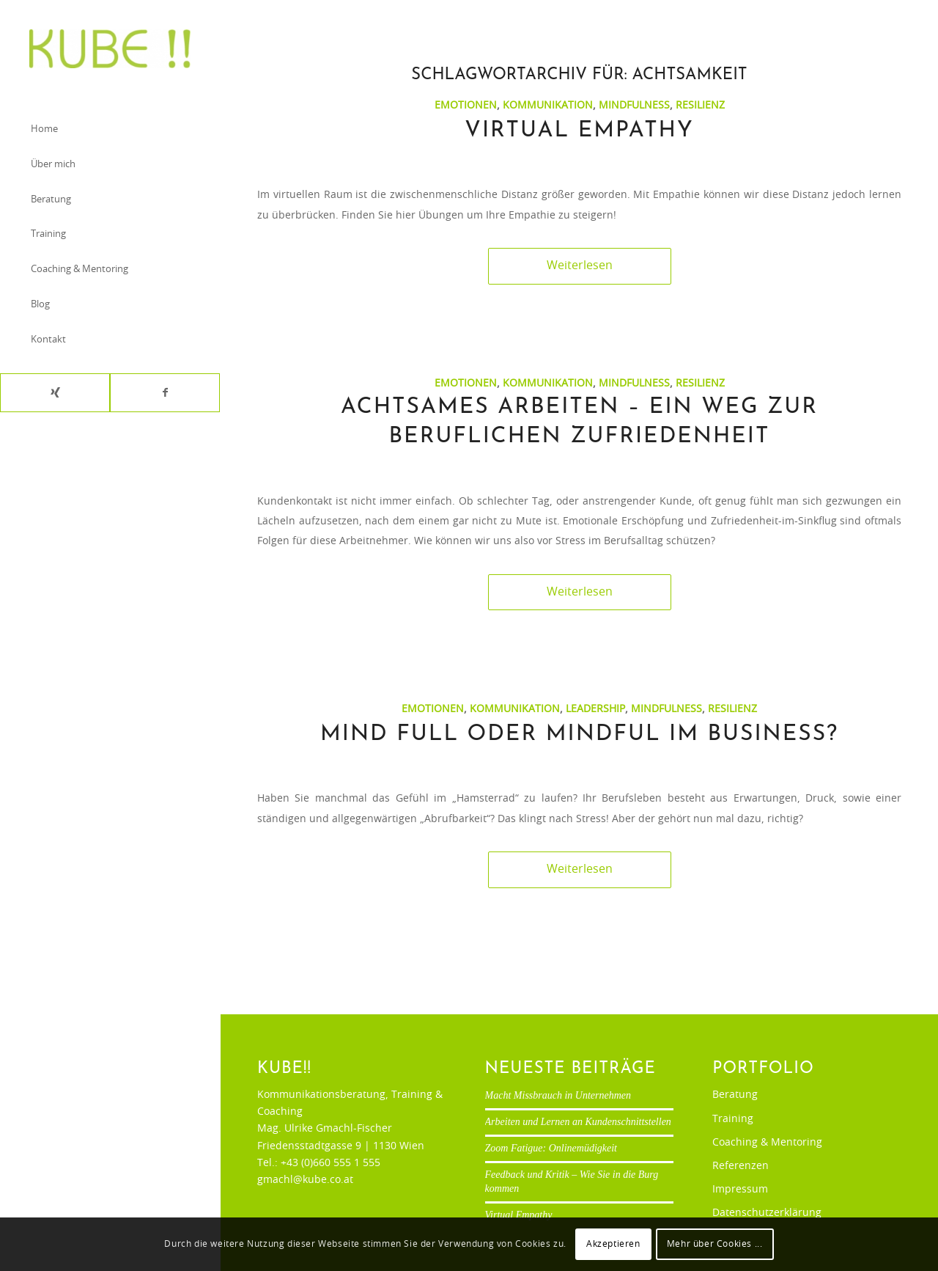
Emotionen (466, 105)
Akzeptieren (613, 1243)
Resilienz (700, 105)
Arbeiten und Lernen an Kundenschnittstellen (578, 1121)
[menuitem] (110, 130)
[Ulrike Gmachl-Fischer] (110, 48)
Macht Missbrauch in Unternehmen (558, 1095)
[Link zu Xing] (55, 392)
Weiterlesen (580, 265)
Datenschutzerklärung (766, 1213)
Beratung (735, 1095)
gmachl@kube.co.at (305, 1180)
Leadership (595, 708)
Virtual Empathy (579, 131)
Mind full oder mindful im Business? (579, 734)
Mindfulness (634, 105)
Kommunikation (548, 105)
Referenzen (740, 1166)
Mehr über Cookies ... (715, 1243)
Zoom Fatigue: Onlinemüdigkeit (551, 1148)
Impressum (740, 1189)
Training (732, 1119)
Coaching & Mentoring (767, 1143)
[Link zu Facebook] (165, 392)
